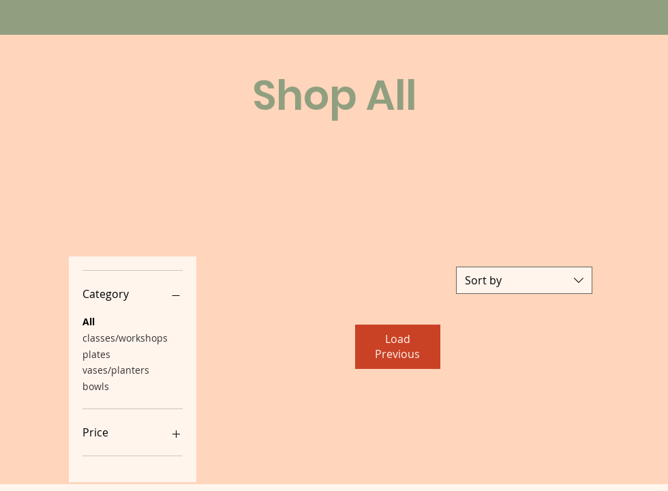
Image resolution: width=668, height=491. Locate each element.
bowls (95, 385)
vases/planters (115, 369)
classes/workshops (125, 337)
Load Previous (397, 346)
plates (96, 353)
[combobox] (524, 280)
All (88, 321)
